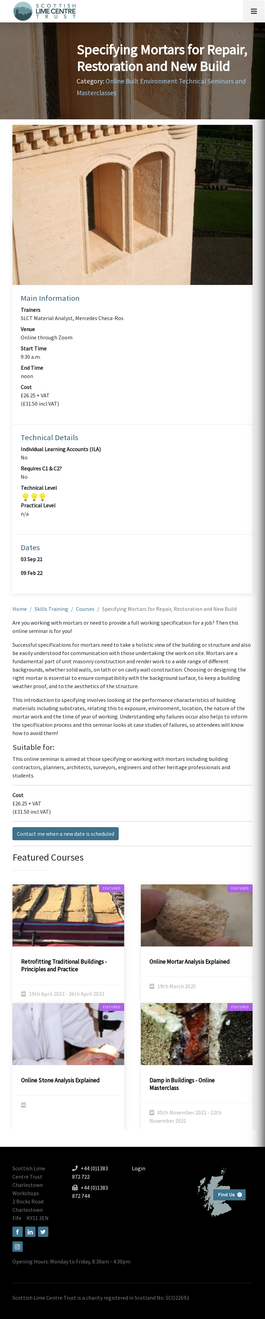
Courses (85, 608)
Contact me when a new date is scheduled (65, 833)
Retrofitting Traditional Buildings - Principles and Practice (64, 965)
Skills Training (51, 608)
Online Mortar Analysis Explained (189, 961)
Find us (219, 1191)
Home (19, 608)
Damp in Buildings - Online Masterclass (182, 1084)
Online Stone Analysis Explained (60, 1080)
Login (138, 1168)
